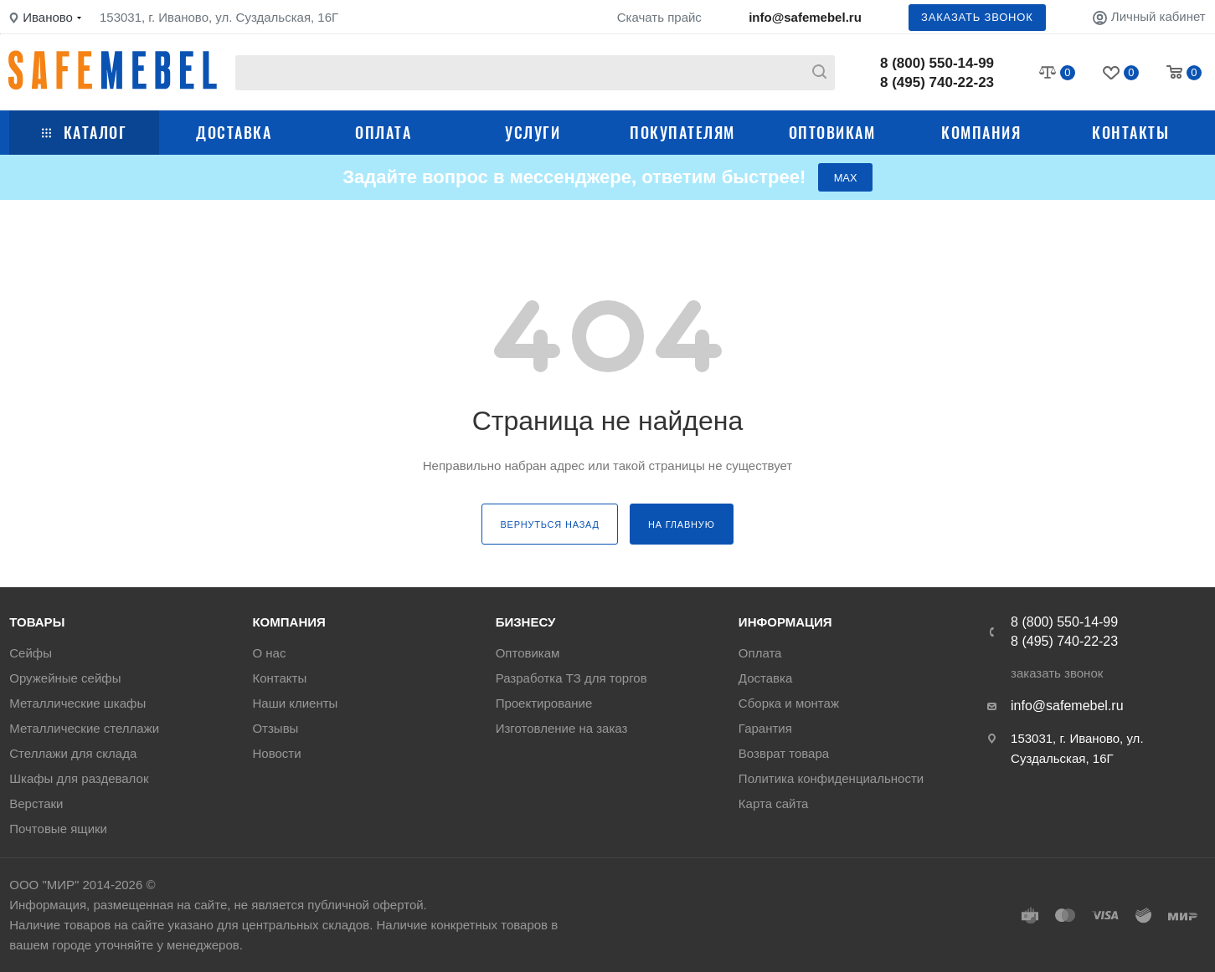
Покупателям (682, 132)
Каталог (84, 132)
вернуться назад (549, 525)
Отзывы (275, 728)
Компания (981, 132)
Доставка (233, 132)
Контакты (1130, 132)
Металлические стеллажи (84, 728)
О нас (269, 653)
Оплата (383, 132)
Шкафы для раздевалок (78, 778)
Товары (36, 622)
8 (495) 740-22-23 (937, 82)
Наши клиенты (294, 703)
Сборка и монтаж (789, 703)
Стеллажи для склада (72, 753)
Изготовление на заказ (562, 728)
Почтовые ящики (58, 828)
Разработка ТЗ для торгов (571, 678)
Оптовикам (832, 132)
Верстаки (36, 803)
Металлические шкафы (77, 703)
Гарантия (765, 728)
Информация (785, 622)
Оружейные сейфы (65, 678)
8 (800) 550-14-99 (937, 63)
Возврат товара (784, 753)
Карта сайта (774, 803)
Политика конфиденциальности (831, 778)
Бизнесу (526, 622)
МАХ (845, 177)
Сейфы (30, 653)
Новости (276, 753)
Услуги (532, 132)
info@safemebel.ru (805, 17)
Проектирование (544, 703)
